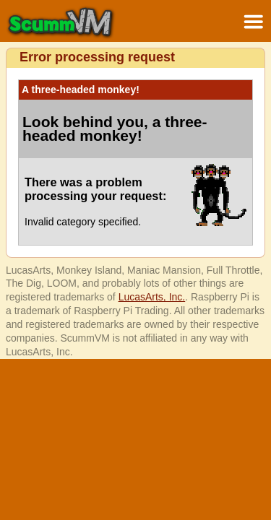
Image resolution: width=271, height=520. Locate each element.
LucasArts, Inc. (152, 297)
